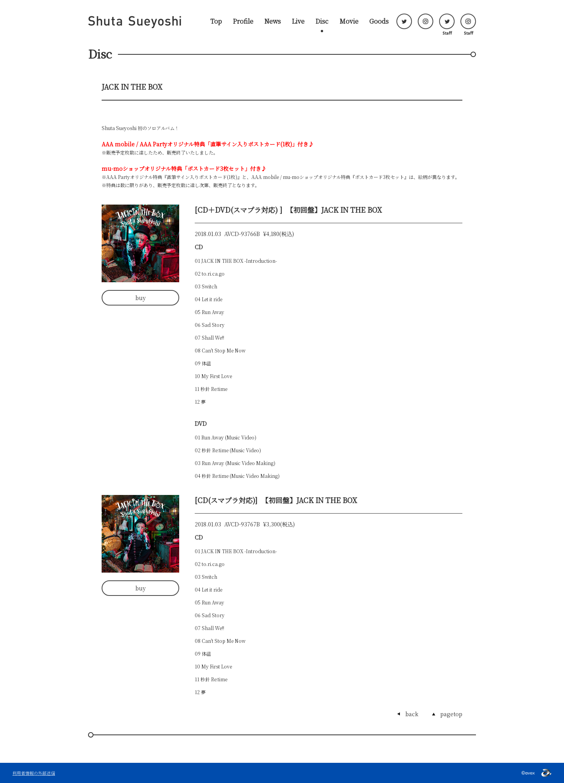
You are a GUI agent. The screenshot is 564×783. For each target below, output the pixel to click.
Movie (348, 21)
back (412, 714)
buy (140, 298)
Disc (322, 21)
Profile (243, 21)
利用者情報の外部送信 (33, 773)
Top (216, 21)
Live (298, 21)
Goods (379, 21)
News (272, 21)
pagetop (451, 714)
